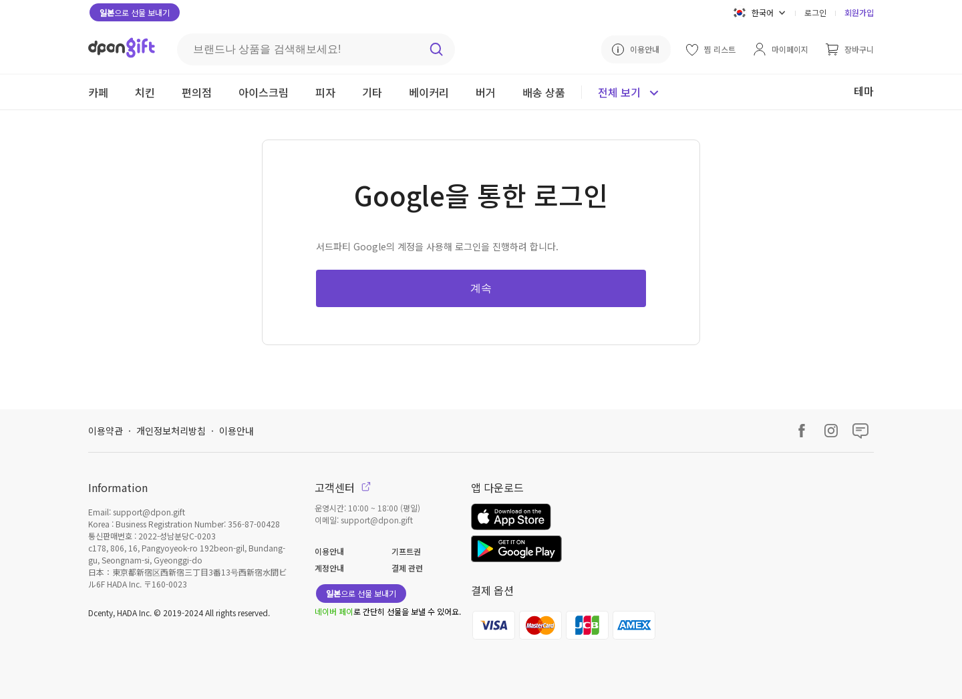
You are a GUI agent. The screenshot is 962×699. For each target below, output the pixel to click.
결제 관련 (407, 567)
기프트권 (406, 551)
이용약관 (105, 430)
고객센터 (343, 487)
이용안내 (236, 430)
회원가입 (859, 12)
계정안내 (329, 567)
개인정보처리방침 (171, 430)
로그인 (815, 12)
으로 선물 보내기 (135, 12)
